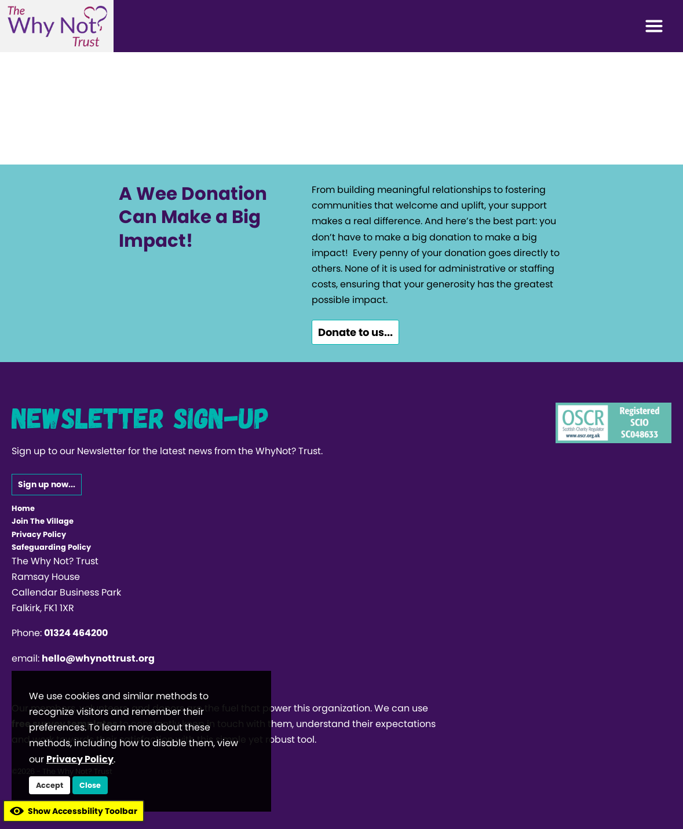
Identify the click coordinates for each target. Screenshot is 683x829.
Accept (49, 785)
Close (90, 785)
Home (23, 508)
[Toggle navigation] (654, 26)
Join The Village (43, 521)
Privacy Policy (39, 534)
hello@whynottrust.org (98, 658)
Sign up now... (46, 484)
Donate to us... (355, 332)
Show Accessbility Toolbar (73, 811)
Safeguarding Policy (51, 547)
